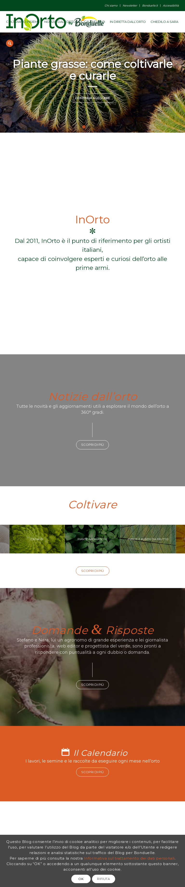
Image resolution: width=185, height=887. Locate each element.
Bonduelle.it (150, 5)
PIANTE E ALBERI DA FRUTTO (148, 539)
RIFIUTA (103, 879)
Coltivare (92, 504)
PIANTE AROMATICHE (92, 539)
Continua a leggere (92, 98)
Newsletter (130, 5)
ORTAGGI (37, 539)
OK (81, 879)
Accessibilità (171, 5)
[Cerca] (10, 43)
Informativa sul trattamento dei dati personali (129, 858)
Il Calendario (100, 753)
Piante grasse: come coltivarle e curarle (92, 70)
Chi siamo (111, 5)
